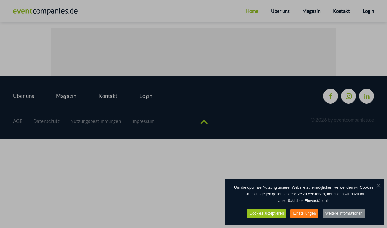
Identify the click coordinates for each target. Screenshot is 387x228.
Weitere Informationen (344, 214)
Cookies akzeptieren (266, 214)
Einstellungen (304, 214)
